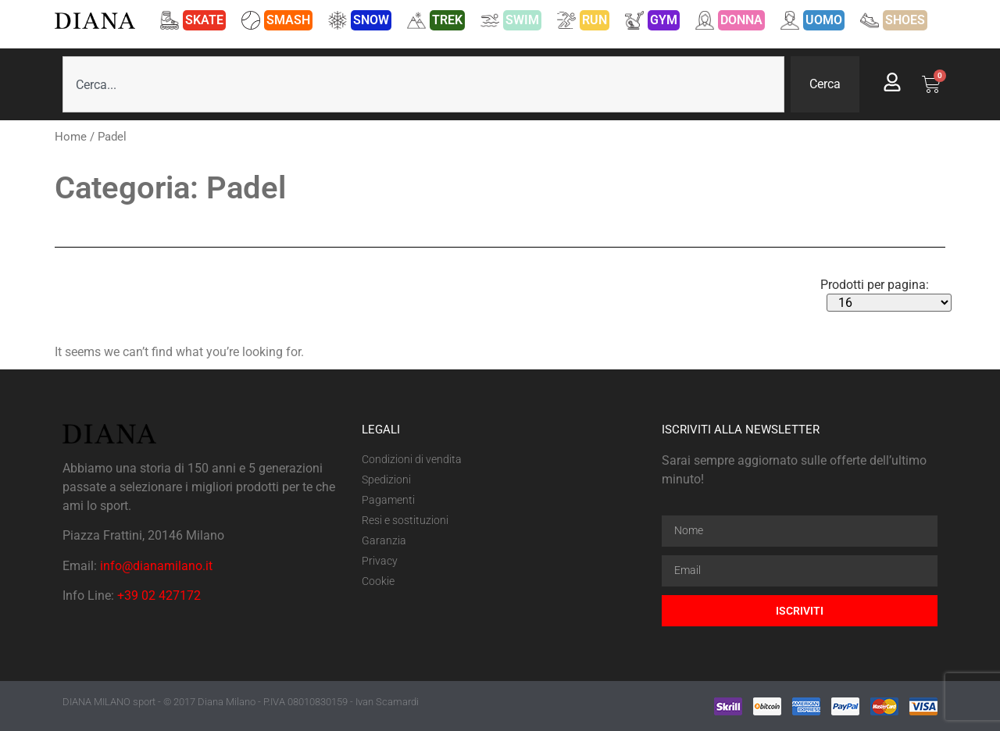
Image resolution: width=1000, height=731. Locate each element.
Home (71, 137)
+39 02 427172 (159, 595)
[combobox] (423, 84)
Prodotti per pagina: (874, 285)
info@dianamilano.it (156, 565)
